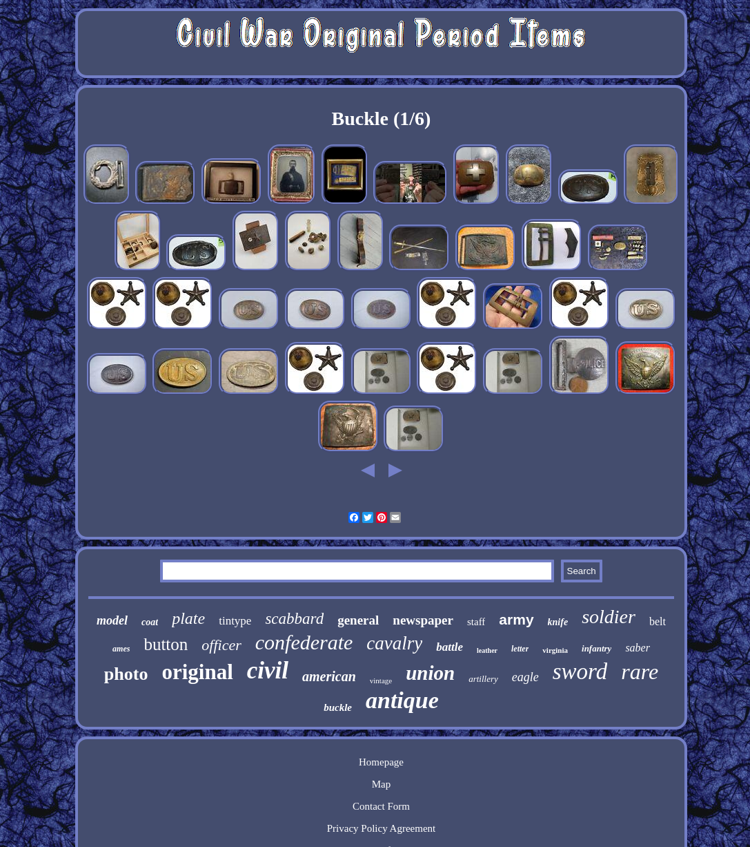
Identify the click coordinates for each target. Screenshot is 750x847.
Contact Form (381, 806)
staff (476, 621)
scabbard (294, 618)
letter (520, 649)
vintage (381, 680)
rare (639, 671)
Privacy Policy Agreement (381, 828)
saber (637, 648)
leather (487, 650)
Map (381, 784)
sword (580, 671)
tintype (235, 620)
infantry (596, 648)
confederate (304, 642)
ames (121, 649)
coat (149, 622)
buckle (338, 707)
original (197, 672)
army (516, 619)
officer (221, 645)
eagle (525, 677)
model (112, 620)
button (166, 644)
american (329, 676)
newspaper (423, 620)
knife (558, 622)
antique (402, 700)
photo (126, 674)
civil (267, 670)
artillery (483, 679)
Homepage (381, 762)
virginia (555, 650)
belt (657, 621)
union (430, 673)
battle (449, 647)
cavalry (394, 643)
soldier (608, 616)
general (358, 620)
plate (188, 618)
